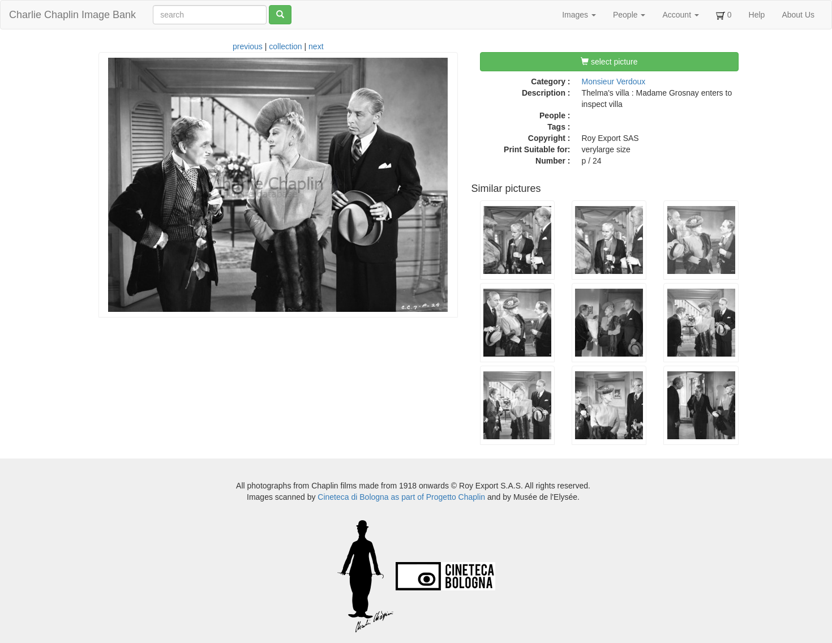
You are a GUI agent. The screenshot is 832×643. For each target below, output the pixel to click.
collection (285, 46)
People (629, 14)
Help (757, 14)
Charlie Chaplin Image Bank (72, 14)
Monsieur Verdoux (614, 81)
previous (248, 46)
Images (579, 14)
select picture (609, 61)
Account (680, 14)
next (315, 46)
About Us (798, 14)
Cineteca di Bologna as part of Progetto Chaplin (401, 496)
